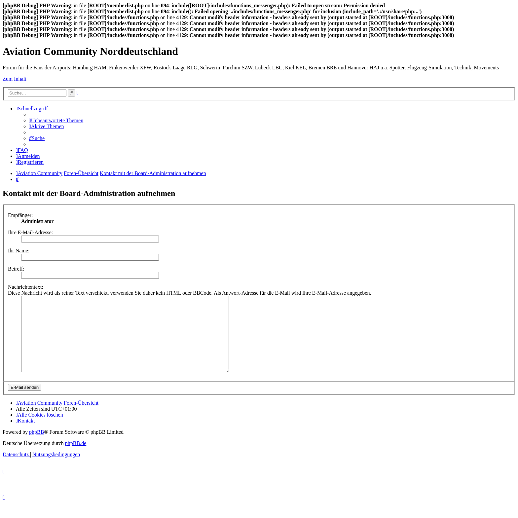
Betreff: (16, 269)
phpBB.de (75, 458)
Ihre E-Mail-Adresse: (30, 232)
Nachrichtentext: (25, 287)
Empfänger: (20, 215)
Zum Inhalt (14, 79)
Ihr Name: (18, 250)
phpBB (36, 447)
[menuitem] (56, 120)
